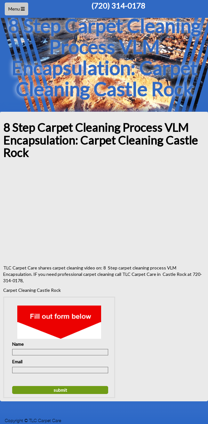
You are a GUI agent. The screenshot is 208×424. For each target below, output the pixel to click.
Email (17, 361)
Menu (17, 10)
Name (18, 344)
